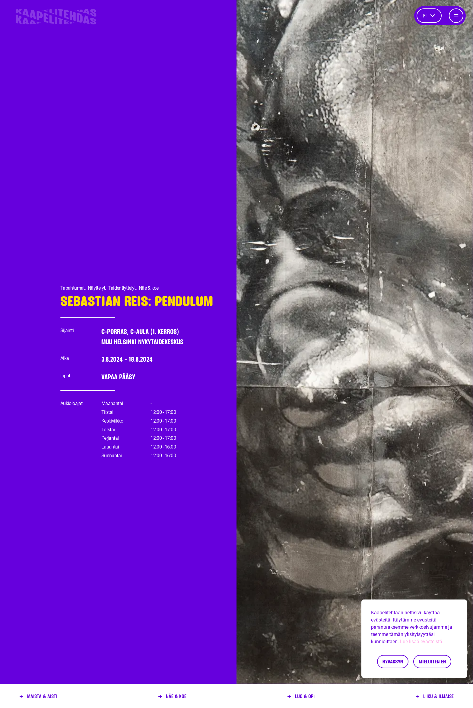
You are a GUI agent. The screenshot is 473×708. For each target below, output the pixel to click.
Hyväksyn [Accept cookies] (393, 661)
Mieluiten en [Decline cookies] (432, 661)
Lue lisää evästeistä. (421, 641)
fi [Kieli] (429, 15)
